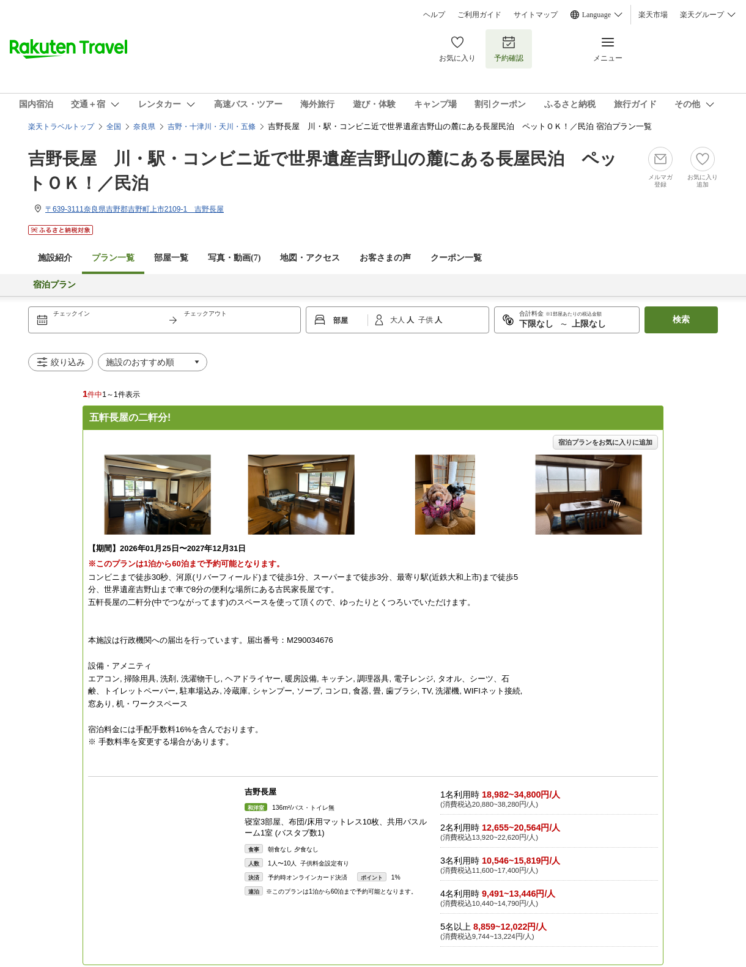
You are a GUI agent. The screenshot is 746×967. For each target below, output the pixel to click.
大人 (398, 320)
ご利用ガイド (479, 14)
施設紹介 (55, 257)
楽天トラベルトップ (61, 126)
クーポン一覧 (456, 257)
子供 (426, 320)
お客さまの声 (385, 257)
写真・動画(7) (234, 257)
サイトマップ (536, 14)
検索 (681, 319)
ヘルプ (434, 14)
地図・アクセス (310, 257)
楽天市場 (653, 14)
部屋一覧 (171, 257)
